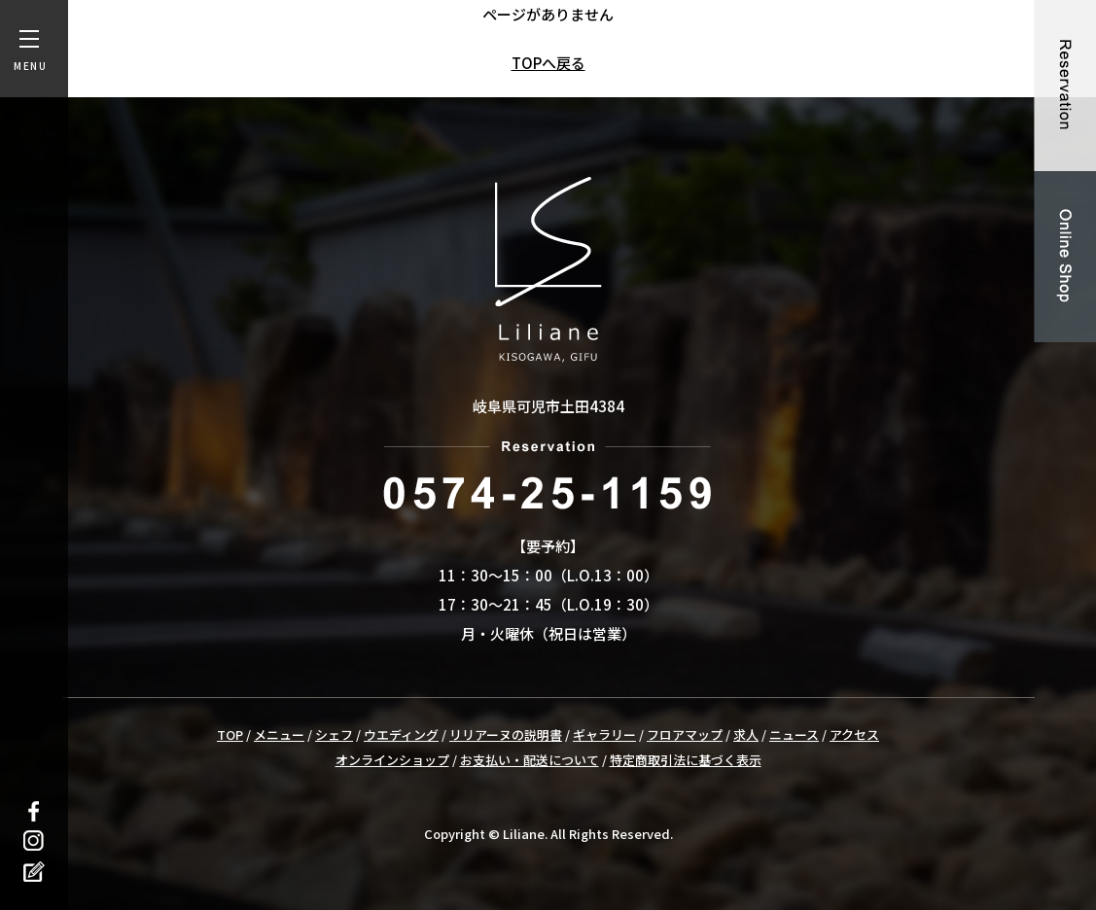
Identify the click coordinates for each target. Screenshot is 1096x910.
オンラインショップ (392, 760)
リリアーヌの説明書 (505, 734)
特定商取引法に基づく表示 (685, 760)
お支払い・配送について (529, 760)
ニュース (794, 734)
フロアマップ (685, 734)
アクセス (854, 734)
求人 (746, 734)
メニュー (279, 734)
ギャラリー (604, 734)
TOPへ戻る (548, 62)
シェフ (334, 734)
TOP (230, 734)
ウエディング (401, 734)
